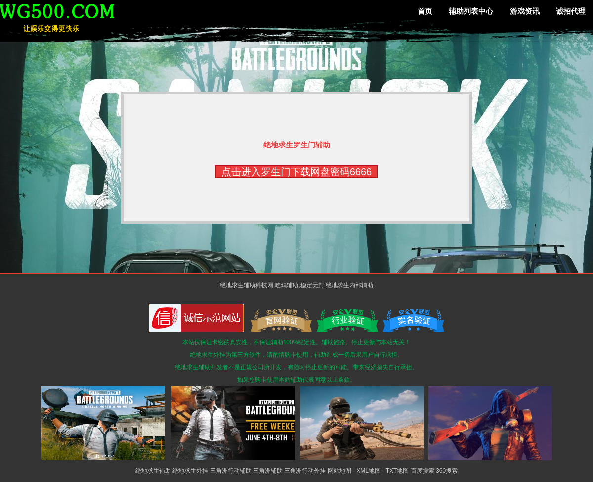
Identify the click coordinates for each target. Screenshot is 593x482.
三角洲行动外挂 (305, 470)
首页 (425, 11)
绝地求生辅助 (153, 470)
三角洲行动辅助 (231, 470)
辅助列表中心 (471, 11)
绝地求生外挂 (190, 470)
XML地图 (368, 470)
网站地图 (339, 470)
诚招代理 (571, 11)
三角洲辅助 (268, 470)
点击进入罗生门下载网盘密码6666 (296, 171)
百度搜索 (422, 470)
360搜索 (447, 470)
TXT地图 (397, 470)
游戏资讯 (525, 11)
